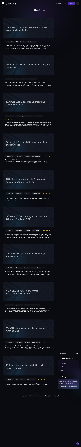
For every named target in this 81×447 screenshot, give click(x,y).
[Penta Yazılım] (9, 3)
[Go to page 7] (45, 395)
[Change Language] (65, 3)
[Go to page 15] (54, 395)
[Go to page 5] (37, 395)
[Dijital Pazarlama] (68, 367)
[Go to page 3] (30, 395)
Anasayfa (37, 12)
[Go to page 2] (26, 395)
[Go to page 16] (58, 395)
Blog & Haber (42, 12)
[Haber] (68, 363)
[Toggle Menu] (77, 3)
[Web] (68, 370)
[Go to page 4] (34, 395)
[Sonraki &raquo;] (62, 395)
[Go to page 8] (49, 395)
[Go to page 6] (41, 395)
